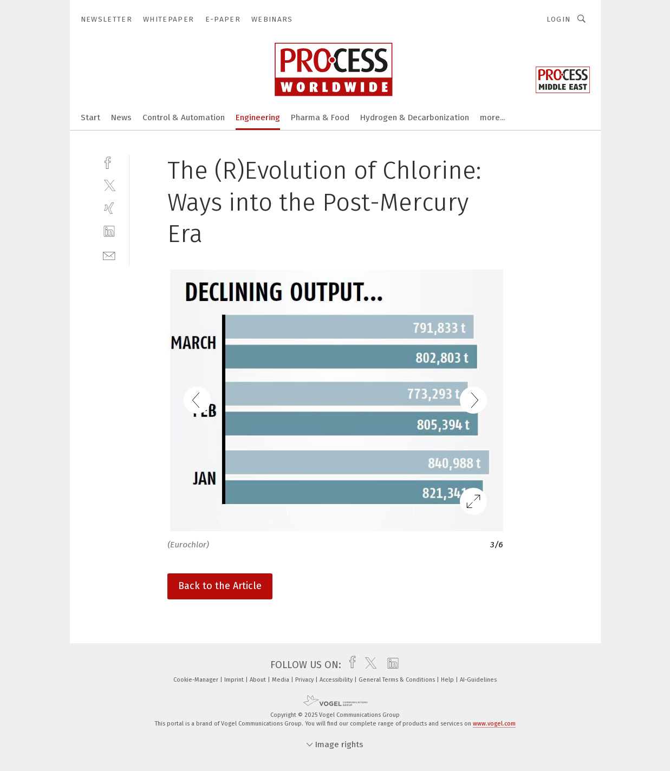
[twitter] (109, 185)
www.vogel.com (494, 723)
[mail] (109, 255)
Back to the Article (220, 586)
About (259, 679)
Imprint (234, 679)
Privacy (305, 679)
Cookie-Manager (196, 679)
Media (281, 679)
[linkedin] (109, 231)
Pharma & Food (320, 117)
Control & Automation (183, 117)
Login (559, 19)
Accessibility (337, 679)
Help (448, 679)
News (121, 117)
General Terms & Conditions (398, 679)
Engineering (258, 117)
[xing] (109, 208)
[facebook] (109, 161)
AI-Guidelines (478, 679)
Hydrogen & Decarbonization (414, 117)
